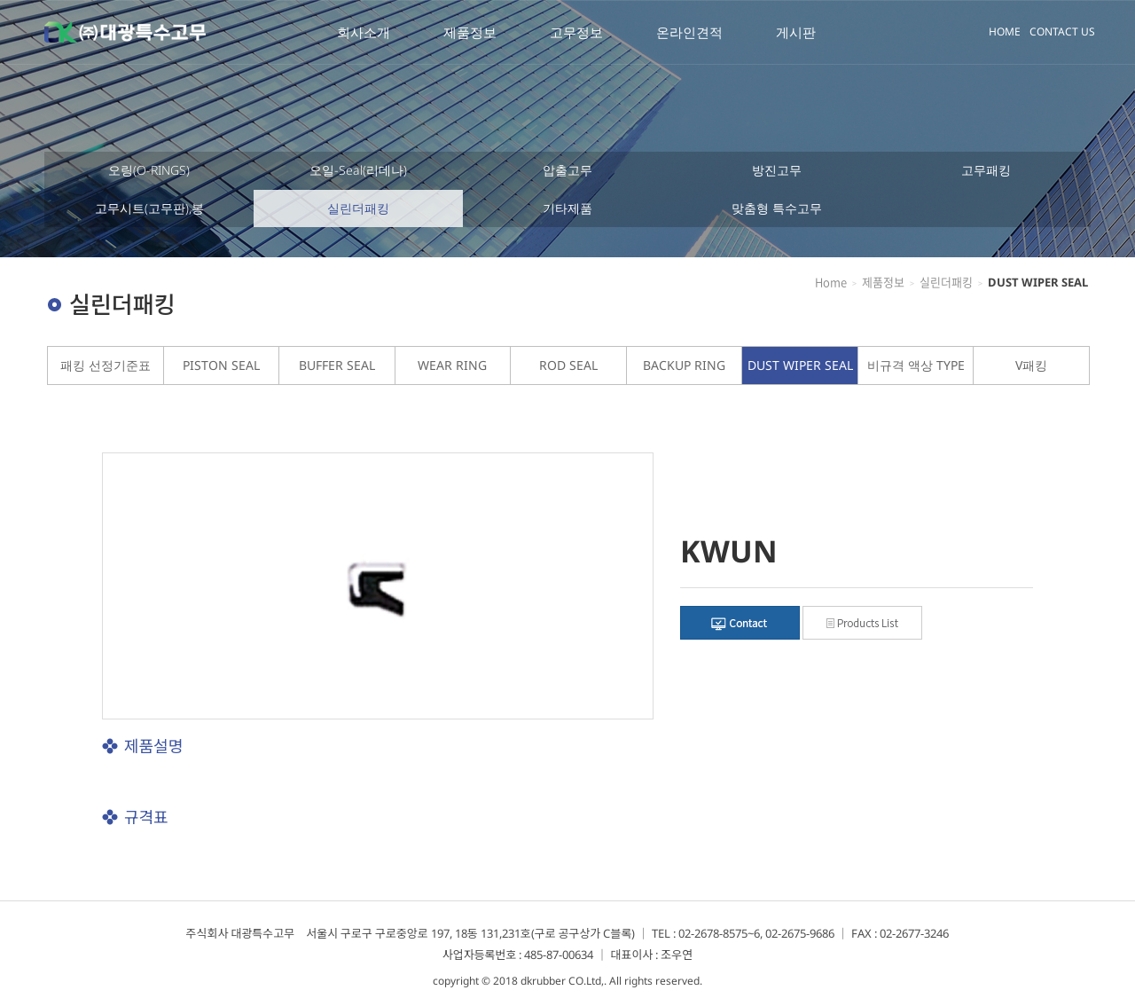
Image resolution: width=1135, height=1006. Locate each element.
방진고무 (777, 169)
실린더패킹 (358, 208)
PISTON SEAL (221, 365)
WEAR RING (452, 365)
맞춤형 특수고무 (777, 208)
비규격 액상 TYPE (916, 365)
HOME (1005, 31)
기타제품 (567, 208)
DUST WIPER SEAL (800, 365)
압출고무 (567, 169)
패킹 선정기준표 (105, 365)
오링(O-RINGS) (149, 169)
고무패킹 (986, 169)
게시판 (796, 32)
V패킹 (1031, 365)
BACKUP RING (684, 365)
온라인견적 (689, 32)
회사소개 (363, 32)
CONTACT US (1062, 31)
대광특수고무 (125, 32)
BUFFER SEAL (337, 365)
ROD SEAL (568, 365)
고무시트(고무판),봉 (149, 208)
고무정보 (576, 32)
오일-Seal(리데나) (358, 169)
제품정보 (470, 32)
